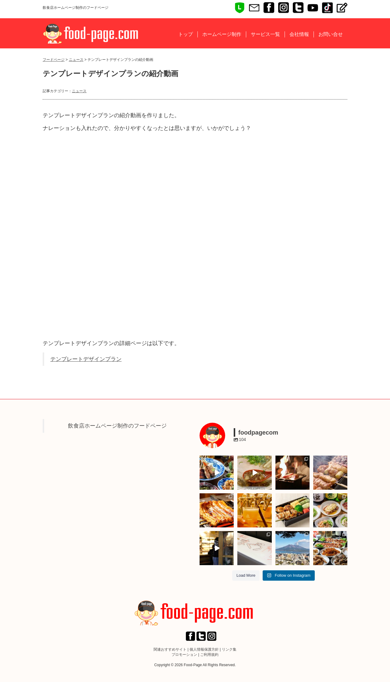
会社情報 (299, 34)
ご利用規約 (209, 654)
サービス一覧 (265, 34)
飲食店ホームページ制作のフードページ (117, 426)
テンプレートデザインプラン (86, 359)
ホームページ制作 (221, 34)
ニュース (76, 60)
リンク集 (229, 649)
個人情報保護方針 (204, 649)
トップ (185, 34)
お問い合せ (330, 34)
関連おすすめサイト (170, 649)
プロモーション (184, 654)
